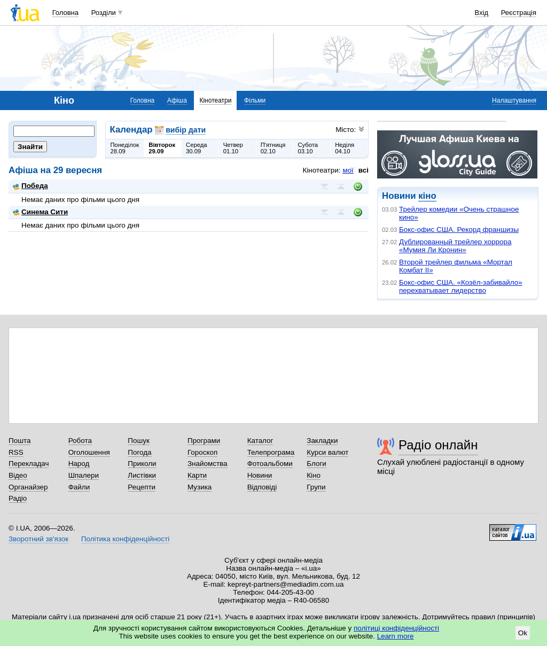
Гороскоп (202, 452)
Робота (80, 441)
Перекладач (29, 464)
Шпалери (83, 475)
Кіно (314, 475)
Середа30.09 (196, 148)
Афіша (177, 100)
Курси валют (327, 452)
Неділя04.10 (344, 148)
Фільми (254, 100)
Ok (522, 633)
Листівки (142, 475)
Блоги (316, 464)
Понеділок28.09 (125, 148)
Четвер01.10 (233, 148)
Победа (30, 186)
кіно (427, 196)
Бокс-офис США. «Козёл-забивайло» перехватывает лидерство (460, 286)
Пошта (19, 441)
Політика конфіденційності (125, 539)
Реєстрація (518, 13)
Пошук (139, 441)
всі (363, 170)
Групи (316, 487)
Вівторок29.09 (162, 148)
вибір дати (186, 130)
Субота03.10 (308, 148)
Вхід (482, 13)
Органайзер (28, 487)
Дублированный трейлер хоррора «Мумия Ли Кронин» (455, 246)
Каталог (260, 441)
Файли (79, 487)
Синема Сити (40, 212)
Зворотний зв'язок (38, 539)
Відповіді (262, 487)
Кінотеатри (215, 100)
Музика (199, 487)
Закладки (322, 441)
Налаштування (514, 100)
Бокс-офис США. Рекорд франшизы (459, 229)
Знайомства (207, 464)
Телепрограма (271, 452)
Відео (18, 475)
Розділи (103, 13)
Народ (79, 464)
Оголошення (89, 452)
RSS (16, 452)
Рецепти (141, 487)
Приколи (142, 464)
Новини (259, 475)
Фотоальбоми (270, 464)
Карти (197, 475)
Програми (203, 441)
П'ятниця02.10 (273, 148)
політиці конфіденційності (396, 628)
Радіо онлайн (438, 445)
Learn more (395, 636)
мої (347, 170)
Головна (65, 13)
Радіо (18, 498)
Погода (139, 452)
